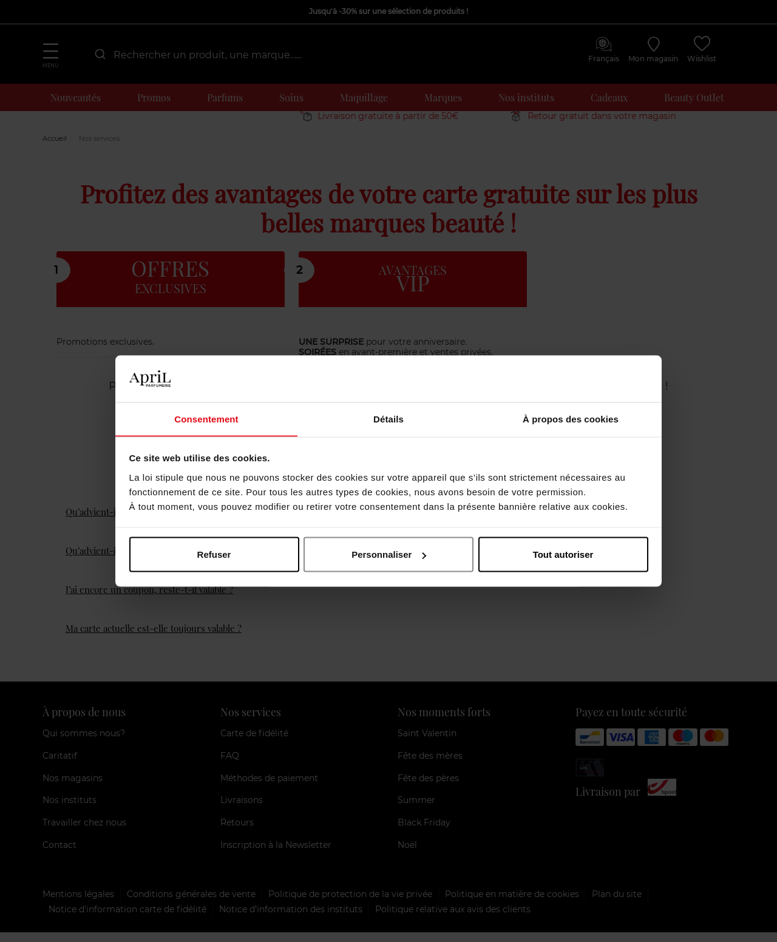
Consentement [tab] (206, 418)
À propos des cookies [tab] (571, 418)
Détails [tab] (388, 418)
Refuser (214, 554)
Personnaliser (388, 554)
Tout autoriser (563, 554)
